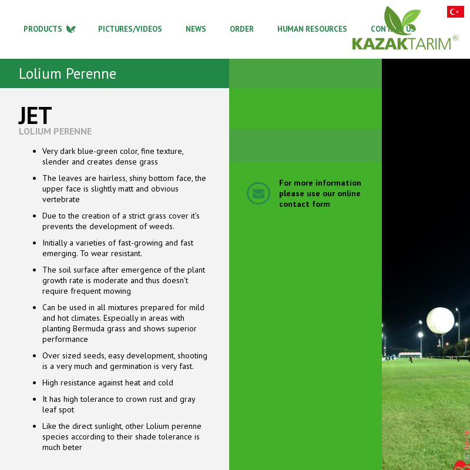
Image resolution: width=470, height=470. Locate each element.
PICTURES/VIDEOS (130, 29)
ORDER (242, 29)
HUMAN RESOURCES (312, 29)
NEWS (196, 29)
